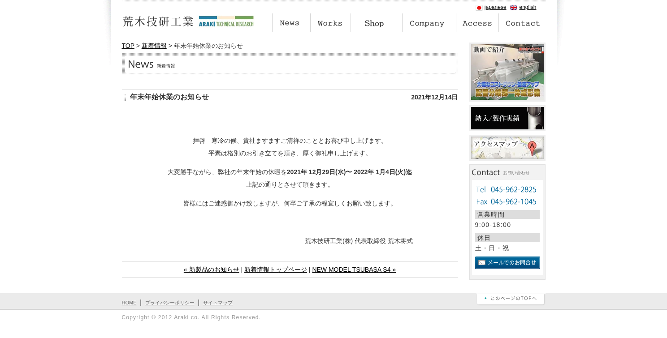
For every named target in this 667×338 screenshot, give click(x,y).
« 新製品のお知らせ (211, 269)
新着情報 (154, 45)
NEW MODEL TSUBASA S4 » (354, 269)
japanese (496, 7)
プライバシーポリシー (170, 302)
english (527, 7)
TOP (128, 45)
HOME (129, 302)
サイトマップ (218, 302)
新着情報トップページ (275, 269)
